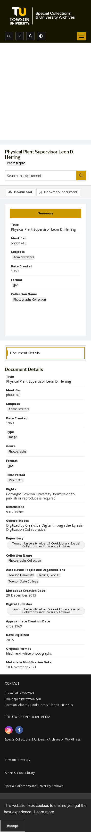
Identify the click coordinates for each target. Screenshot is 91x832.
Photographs (16, 163)
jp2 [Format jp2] (15, 285)
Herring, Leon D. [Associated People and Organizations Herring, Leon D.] (49, 575)
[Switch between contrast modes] (41, 36)
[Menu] (81, 36)
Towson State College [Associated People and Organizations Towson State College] (23, 581)
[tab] (45, 213)
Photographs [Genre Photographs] (17, 451)
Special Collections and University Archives (34, 786)
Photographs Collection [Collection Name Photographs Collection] (29, 299)
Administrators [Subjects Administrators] (23, 257)
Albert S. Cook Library (20, 773)
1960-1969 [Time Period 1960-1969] (15, 480)
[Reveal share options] (20, 36)
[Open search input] (9, 36)
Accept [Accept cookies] (12, 826)
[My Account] (30, 36)
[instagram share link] (9, 730)
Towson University (17, 760)
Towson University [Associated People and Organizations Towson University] (21, 575)
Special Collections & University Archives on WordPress (43, 739)
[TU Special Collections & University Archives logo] (44, 16)
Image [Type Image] (12, 437)
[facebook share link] (19, 730)
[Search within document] (81, 175)
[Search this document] (40, 175)
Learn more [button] (44, 812)
